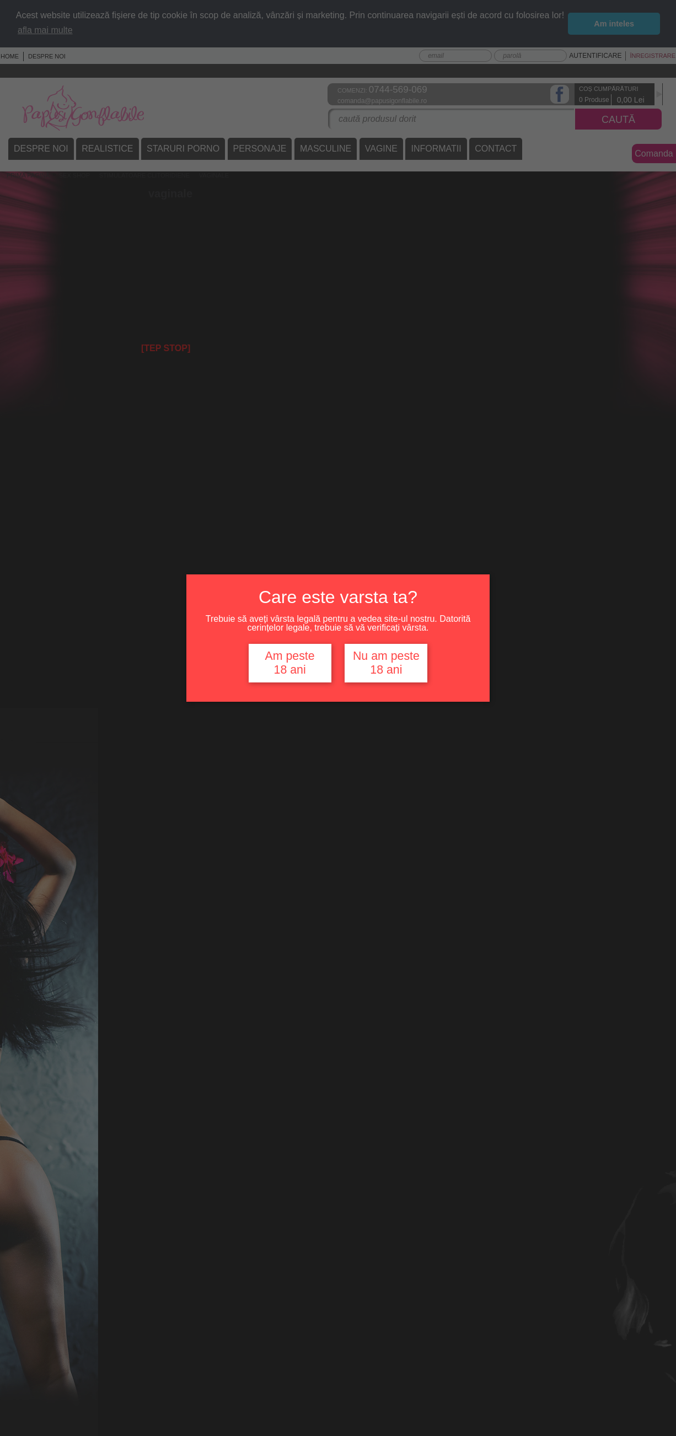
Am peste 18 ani (290, 662)
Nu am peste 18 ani (386, 662)
